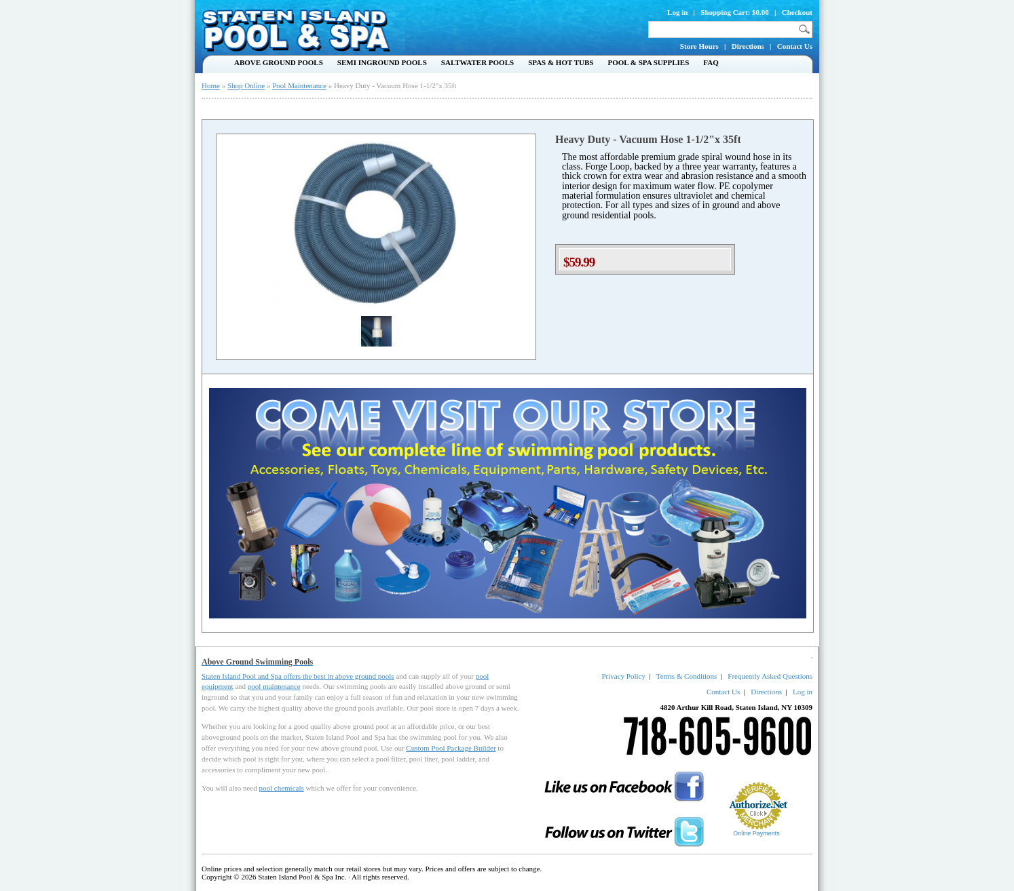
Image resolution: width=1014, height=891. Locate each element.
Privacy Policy (623, 676)
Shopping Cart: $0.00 (734, 12)
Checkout (797, 12)
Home (211, 85)
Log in (677, 12)
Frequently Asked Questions (770, 676)
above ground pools (364, 676)
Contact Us (794, 46)
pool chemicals (281, 788)
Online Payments (756, 833)
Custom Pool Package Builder (450, 748)
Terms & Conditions (686, 676)
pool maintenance (274, 686)
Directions (748, 46)
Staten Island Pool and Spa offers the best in (268, 676)
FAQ (710, 62)
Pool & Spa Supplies (648, 62)
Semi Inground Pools (382, 62)
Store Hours (699, 46)
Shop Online (246, 85)
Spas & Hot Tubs (560, 62)
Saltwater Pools (477, 62)
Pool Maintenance (299, 85)
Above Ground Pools (278, 62)
